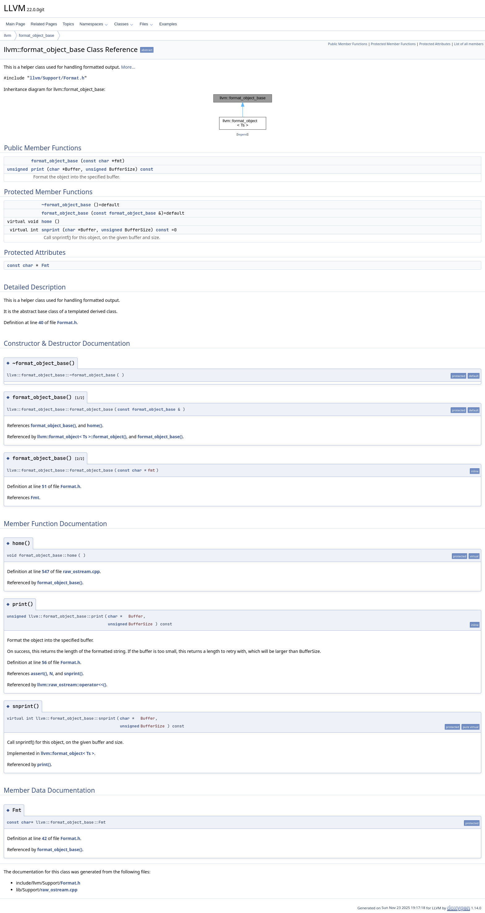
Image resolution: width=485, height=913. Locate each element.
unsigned (17, 169)
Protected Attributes (434, 44)
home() (94, 425)
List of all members (468, 44)
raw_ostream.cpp (81, 571)
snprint (50, 230)
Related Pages (44, 24)
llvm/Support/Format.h (57, 78)
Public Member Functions (347, 44)
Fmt (45, 265)
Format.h (67, 322)
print (37, 169)
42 (44, 838)
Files (146, 24)
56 (44, 662)
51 (44, 486)
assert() (39, 673)
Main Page (15, 24)
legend (242, 134)
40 (40, 322)
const (89, 161)
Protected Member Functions (393, 44)
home (46, 221)
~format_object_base (66, 205)
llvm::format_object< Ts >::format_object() (81, 436)
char (104, 161)
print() (44, 764)
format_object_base (36, 35)
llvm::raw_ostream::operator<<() (71, 685)
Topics (68, 24)
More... (128, 67)
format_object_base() (53, 425)
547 (45, 571)
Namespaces (93, 24)
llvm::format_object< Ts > (67, 753)
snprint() (73, 673)
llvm (7, 35)
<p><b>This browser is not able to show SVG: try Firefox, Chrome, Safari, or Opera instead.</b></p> (242, 112)
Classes (123, 24)
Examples (168, 24)
